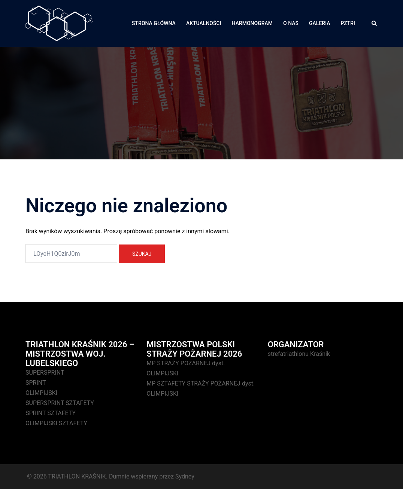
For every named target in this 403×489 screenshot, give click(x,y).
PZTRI (348, 23)
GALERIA (319, 23)
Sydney (184, 476)
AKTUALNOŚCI (203, 23)
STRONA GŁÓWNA (154, 23)
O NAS (291, 23)
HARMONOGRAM (252, 23)
